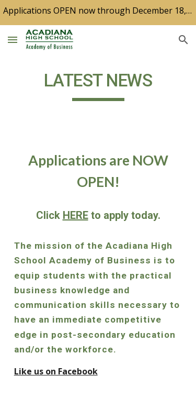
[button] (12, 39)
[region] (98, 12)
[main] (98, 85)
